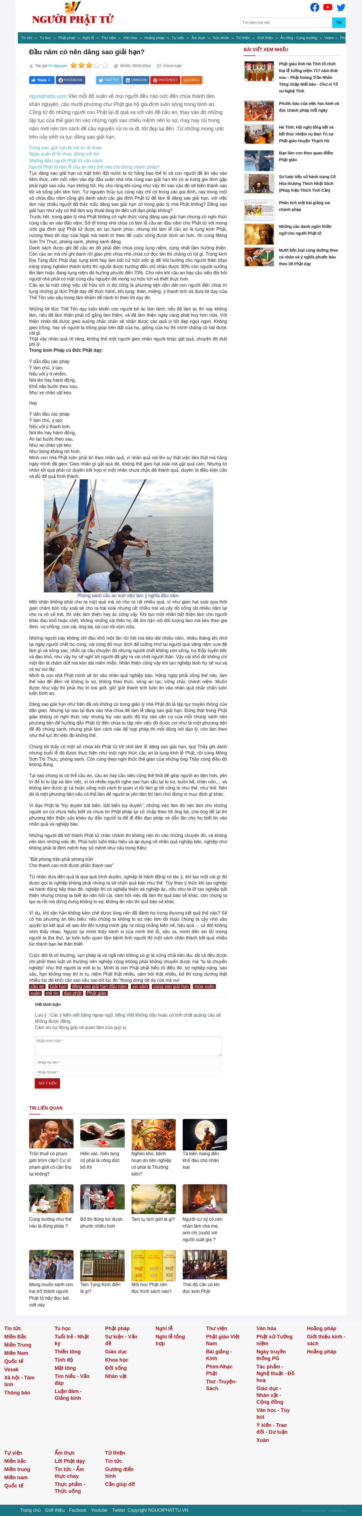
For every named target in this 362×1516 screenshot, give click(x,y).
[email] (128, 1072)
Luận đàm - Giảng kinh (68, 1394)
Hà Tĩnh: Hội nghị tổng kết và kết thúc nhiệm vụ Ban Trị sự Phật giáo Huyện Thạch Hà (306, 134)
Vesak (11, 1369)
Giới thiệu (265, 38)
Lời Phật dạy (70, 1461)
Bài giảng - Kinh (219, 1355)
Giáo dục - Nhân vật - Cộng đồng (270, 1395)
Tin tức (27, 38)
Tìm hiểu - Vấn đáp (72, 1379)
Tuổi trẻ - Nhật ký (72, 1340)
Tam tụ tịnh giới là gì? (153, 1219)
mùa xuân (204, 986)
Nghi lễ (89, 38)
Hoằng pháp (154, 38)
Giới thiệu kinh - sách (326, 1340)
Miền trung (17, 1469)
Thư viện (109, 38)
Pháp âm (347, 38)
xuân (35, 993)
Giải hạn (58, 986)
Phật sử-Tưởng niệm (275, 1340)
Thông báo (17, 1393)
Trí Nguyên (57, 66)
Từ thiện (243, 38)
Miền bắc (15, 1461)
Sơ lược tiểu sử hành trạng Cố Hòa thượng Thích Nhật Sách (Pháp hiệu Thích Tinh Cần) (307, 183)
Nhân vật (116, 1376)
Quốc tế (13, 1361)
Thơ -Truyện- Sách (221, 1385)
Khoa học (116, 1360)
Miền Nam (16, 1353)
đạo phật (72, 993)
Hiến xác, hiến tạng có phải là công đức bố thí (100, 1160)
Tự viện (178, 38)
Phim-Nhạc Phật (219, 1370)
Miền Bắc (15, 1337)
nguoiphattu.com (48, 96)
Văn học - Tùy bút (273, 1413)
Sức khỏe (221, 38)
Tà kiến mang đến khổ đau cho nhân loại (201, 1160)
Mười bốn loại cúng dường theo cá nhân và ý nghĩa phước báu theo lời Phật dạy (308, 257)
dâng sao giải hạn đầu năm (99, 986)
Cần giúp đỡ (120, 1484)
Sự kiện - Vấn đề (121, 1340)
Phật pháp (67, 38)
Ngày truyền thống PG (271, 1355)
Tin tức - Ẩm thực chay (69, 1473)
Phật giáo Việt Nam (223, 1340)
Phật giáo (96, 993)
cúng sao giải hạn (171, 986)
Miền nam (16, 1477)
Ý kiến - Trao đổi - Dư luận (272, 1428)
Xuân (263, 1440)
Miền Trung (17, 1345)
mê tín (52, 993)
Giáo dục (116, 1352)
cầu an (37, 986)
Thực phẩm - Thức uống (70, 1488)
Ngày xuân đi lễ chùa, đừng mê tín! (64, 154)
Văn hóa (130, 38)
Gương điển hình (119, 1473)
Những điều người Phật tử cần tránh (65, 160)
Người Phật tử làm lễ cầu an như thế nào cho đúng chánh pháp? (94, 167)
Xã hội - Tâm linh (19, 1381)
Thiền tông (68, 1352)
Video (329, 38)
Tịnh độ (64, 1360)
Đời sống (116, 1368)
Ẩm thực (198, 38)
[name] (128, 1062)
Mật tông (65, 1368)
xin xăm (140, 986)
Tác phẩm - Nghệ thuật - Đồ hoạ (275, 1373)
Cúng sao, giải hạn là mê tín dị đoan (65, 147)
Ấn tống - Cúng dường (299, 38)
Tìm (339, 23)
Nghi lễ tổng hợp (170, 1340)
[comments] (128, 1046)
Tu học (46, 38)
